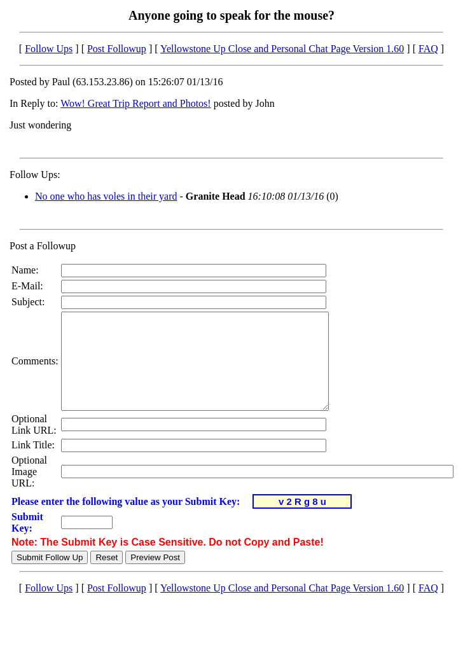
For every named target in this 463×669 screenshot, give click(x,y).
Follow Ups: (35, 174)
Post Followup (116, 48)
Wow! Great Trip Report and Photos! (135, 103)
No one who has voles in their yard (106, 196)
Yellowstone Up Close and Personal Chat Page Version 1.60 (282, 48)
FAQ (428, 48)
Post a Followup (43, 245)
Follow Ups (49, 48)
